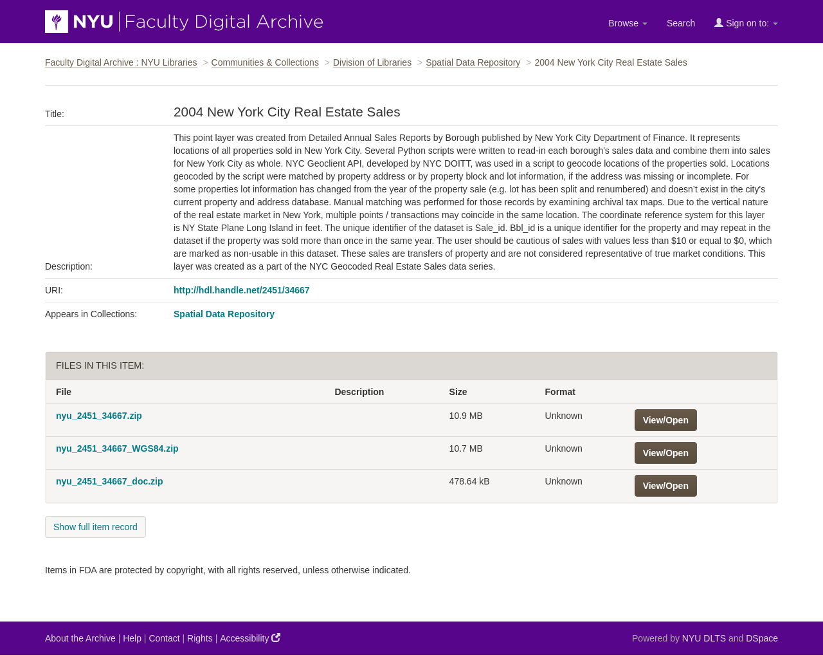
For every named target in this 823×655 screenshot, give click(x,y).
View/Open (666, 420)
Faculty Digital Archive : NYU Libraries (121, 62)
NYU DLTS (704, 638)
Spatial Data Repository (473, 62)
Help (132, 638)
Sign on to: (746, 22)
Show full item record (95, 527)
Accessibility (250, 637)
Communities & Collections (265, 62)
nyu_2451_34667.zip (99, 416)
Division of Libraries (372, 62)
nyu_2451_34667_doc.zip (109, 481)
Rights (200, 638)
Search (681, 23)
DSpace (762, 638)
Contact (164, 638)
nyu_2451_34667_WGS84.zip (117, 448)
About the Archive (80, 638)
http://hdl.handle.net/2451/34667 (242, 290)
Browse (627, 23)
